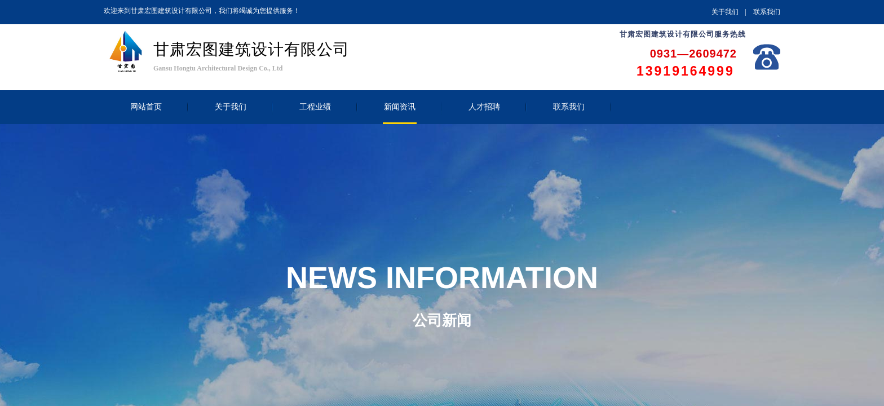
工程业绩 (315, 107)
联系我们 (569, 107)
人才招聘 (484, 107)
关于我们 (230, 107)
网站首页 (146, 107)
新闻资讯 (400, 107)
